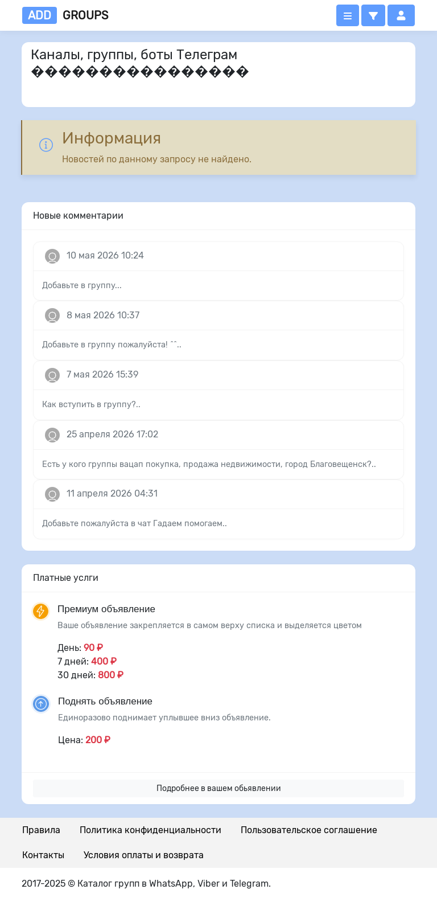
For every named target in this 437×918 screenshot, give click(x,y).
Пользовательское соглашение (309, 830)
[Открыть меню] (347, 15)
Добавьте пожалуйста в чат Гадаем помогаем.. (134, 523)
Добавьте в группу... (82, 285)
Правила (41, 830)
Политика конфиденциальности (150, 830)
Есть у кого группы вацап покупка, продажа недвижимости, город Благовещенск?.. (209, 464)
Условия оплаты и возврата (144, 855)
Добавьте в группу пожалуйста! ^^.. (112, 345)
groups (65, 15)
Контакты (43, 855)
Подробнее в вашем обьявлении (218, 788)
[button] (373, 15)
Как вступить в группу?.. (91, 404)
